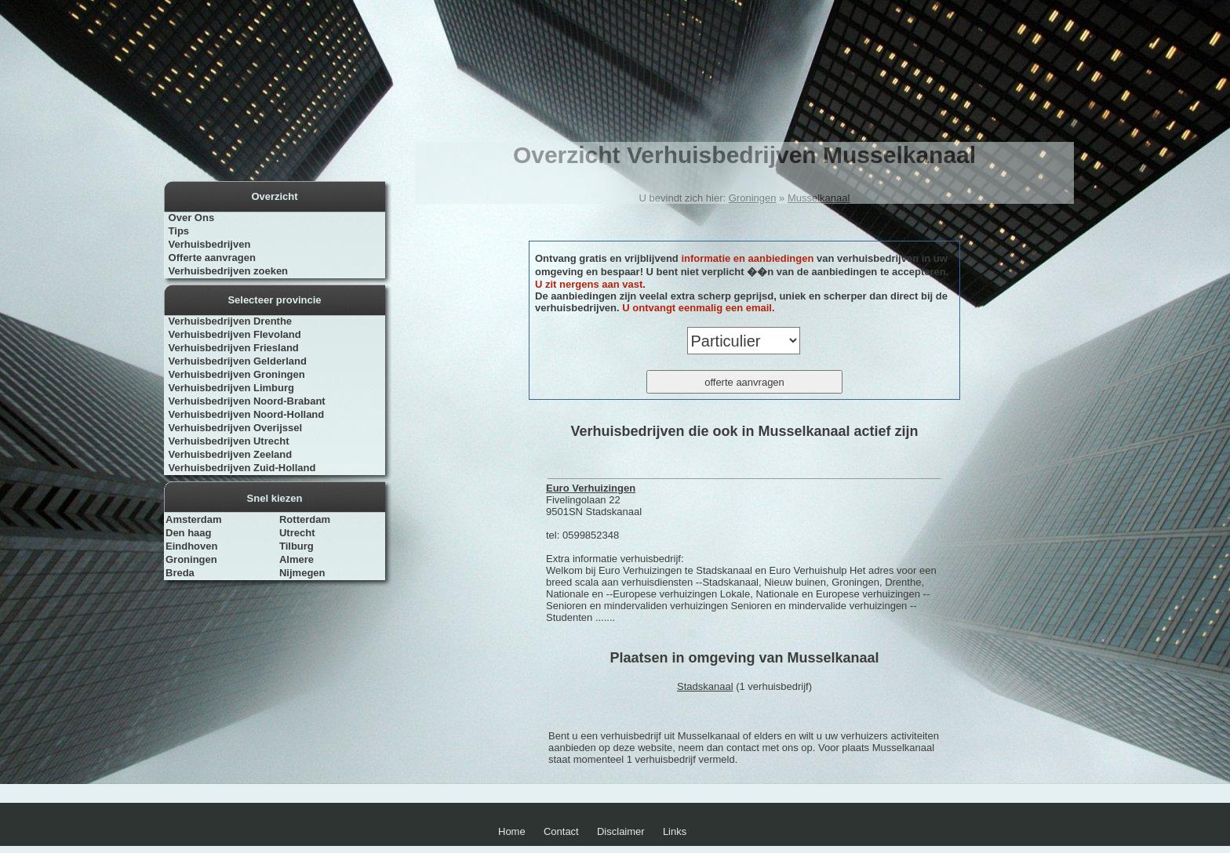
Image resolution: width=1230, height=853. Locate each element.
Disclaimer (621, 831)
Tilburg (296, 546)
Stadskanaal (705, 686)
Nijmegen (302, 573)
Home (512, 831)
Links (674, 831)
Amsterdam (194, 519)
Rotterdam (304, 519)
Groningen (191, 559)
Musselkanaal (819, 198)
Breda (180, 573)
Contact (561, 831)
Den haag (189, 533)
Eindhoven (191, 546)
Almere (296, 559)
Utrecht (297, 533)
